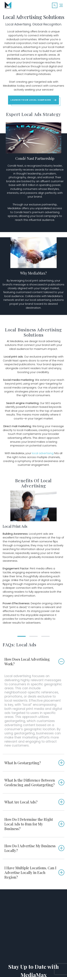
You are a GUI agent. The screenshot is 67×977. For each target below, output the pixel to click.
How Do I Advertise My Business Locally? (30, 848)
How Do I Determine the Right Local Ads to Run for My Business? (28, 824)
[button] (54, 5)
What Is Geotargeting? (22, 762)
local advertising (42, 453)
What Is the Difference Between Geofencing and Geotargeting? (29, 782)
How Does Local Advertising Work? (27, 661)
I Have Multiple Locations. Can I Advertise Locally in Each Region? (30, 872)
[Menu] (61, 5)
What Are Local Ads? (21, 801)
